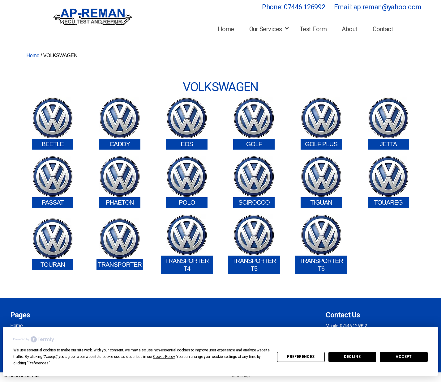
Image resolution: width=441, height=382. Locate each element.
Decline (352, 356)
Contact (383, 29)
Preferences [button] (38, 363)
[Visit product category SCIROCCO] (254, 182)
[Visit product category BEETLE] (52, 123)
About (350, 29)
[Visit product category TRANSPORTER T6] (321, 244)
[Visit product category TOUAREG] (388, 182)
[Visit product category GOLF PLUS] (321, 123)
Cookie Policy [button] (164, 356)
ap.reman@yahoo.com (387, 7)
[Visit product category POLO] (187, 182)
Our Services (265, 29)
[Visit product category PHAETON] (119, 182)
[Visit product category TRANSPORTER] (119, 244)
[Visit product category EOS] (187, 123)
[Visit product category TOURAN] (52, 244)
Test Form (313, 29)
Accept (404, 356)
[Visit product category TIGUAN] (321, 182)
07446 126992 (304, 7)
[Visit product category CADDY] (119, 123)
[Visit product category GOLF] (254, 123)
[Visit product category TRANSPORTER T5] (254, 244)
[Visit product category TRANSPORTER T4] (187, 244)
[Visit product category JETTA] (388, 123)
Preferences (301, 356)
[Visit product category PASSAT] (52, 182)
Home (226, 29)
